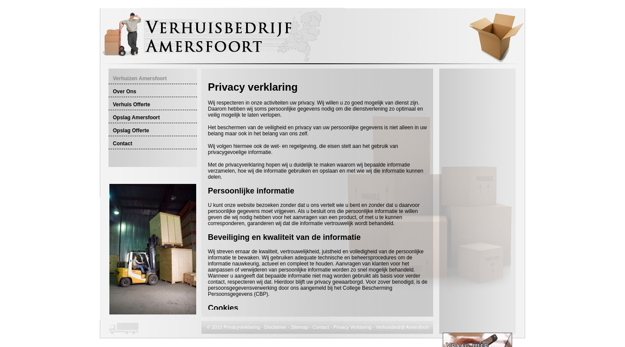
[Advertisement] (309, 76)
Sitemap (299, 327)
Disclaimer (275, 327)
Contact (320, 327)
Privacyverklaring (242, 327)
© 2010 (215, 327)
